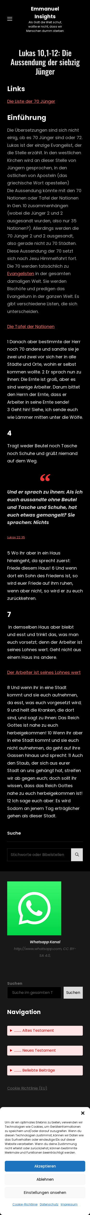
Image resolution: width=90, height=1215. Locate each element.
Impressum (69, 1204)
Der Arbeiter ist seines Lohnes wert (44, 672)
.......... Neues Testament (35, 1050)
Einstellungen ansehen (45, 1192)
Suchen (14, 983)
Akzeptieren (45, 1166)
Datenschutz (49, 1204)
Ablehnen (45, 1179)
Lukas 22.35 (16, 537)
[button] (82, 1113)
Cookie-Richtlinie (24, 1204)
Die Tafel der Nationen (30, 327)
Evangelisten (20, 274)
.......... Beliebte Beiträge (34, 1070)
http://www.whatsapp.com (37, 948)
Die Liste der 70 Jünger (31, 101)
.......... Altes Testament (34, 1030)
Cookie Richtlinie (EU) (27, 1088)
